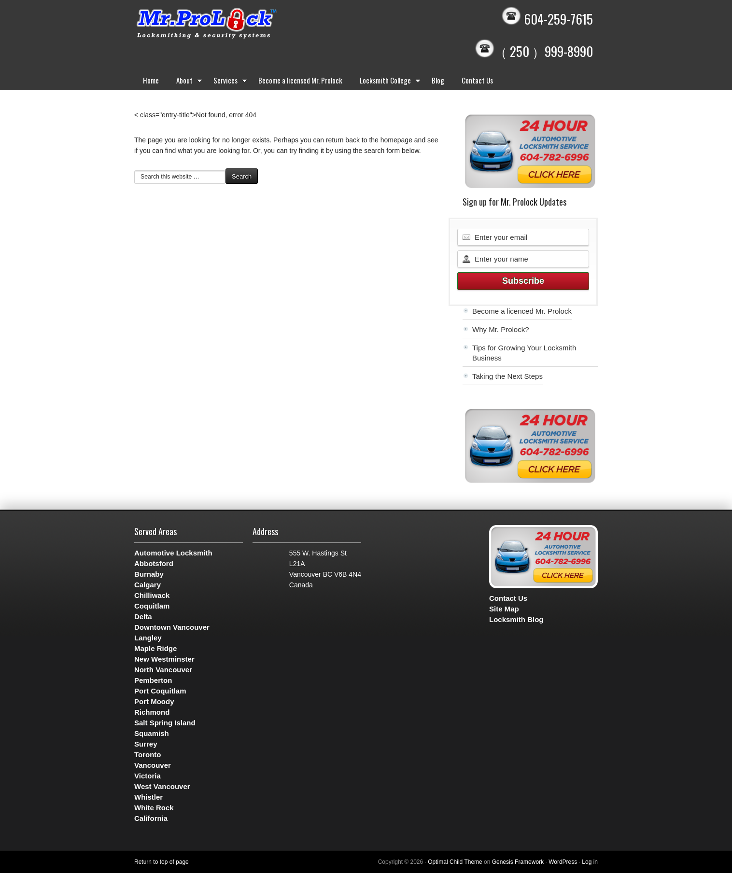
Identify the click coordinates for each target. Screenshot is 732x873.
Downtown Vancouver (172, 627)
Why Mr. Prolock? (500, 329)
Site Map (504, 609)
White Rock (154, 808)
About (186, 82)
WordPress (563, 862)
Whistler (148, 797)
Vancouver (152, 765)
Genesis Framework (518, 862)
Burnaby (149, 574)
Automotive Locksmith (173, 553)
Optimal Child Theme (455, 862)
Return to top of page (161, 862)
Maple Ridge (155, 648)
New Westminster (164, 659)
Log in (590, 862)
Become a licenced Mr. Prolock (522, 311)
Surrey (145, 744)
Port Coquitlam (160, 691)
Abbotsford (153, 563)
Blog (438, 80)
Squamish (151, 733)
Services (227, 82)
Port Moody (154, 701)
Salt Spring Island (165, 723)
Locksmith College (387, 82)
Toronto (147, 754)
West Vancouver (162, 786)
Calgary (147, 585)
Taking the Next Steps (507, 376)
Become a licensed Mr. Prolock (300, 80)
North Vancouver (163, 669)
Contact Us (477, 80)
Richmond (151, 712)
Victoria (147, 776)
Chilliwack (151, 595)
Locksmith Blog (516, 619)
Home (151, 80)
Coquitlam (151, 606)
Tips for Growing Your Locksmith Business (524, 353)
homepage (396, 140)
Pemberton (153, 680)
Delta (143, 616)
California (151, 818)
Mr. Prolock (226, 24)
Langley (148, 638)
